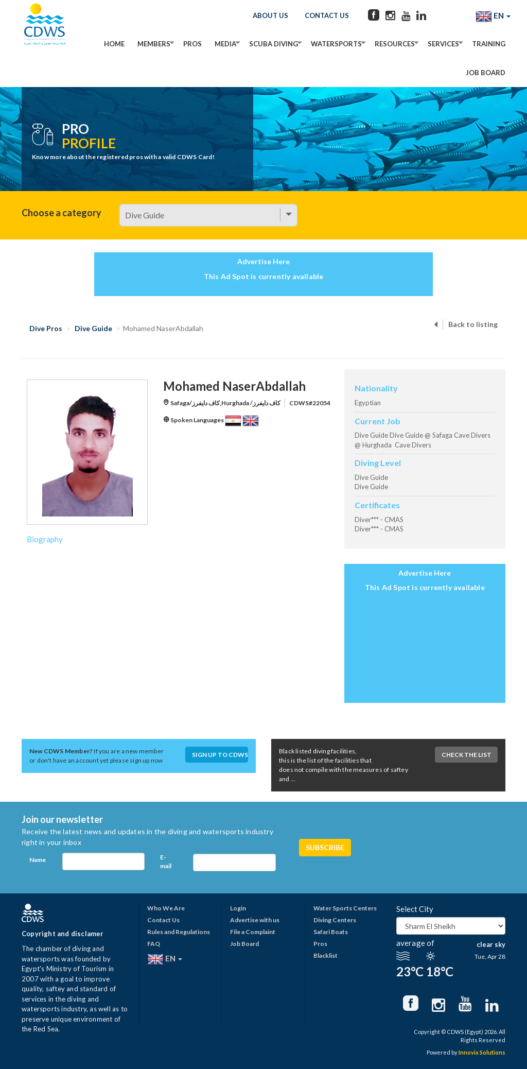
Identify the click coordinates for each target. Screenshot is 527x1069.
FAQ (153, 943)
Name (37, 860)
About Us (270, 15)
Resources (395, 44)
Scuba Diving (273, 44)
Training (488, 44)
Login (238, 908)
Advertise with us (254, 920)
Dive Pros (45, 328)
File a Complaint (252, 932)
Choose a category (61, 212)
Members (153, 44)
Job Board (485, 72)
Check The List (466, 754)
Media (225, 44)
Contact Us (327, 15)
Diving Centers (334, 920)
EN (493, 16)
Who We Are (166, 908)
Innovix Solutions (482, 1052)
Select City (414, 908)
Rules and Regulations (178, 932)
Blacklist (325, 955)
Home (114, 44)
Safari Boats (330, 932)
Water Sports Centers (345, 908)
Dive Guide (93, 328)
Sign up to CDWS (220, 754)
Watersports (336, 44)
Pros (192, 44)
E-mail (165, 861)
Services (443, 44)
